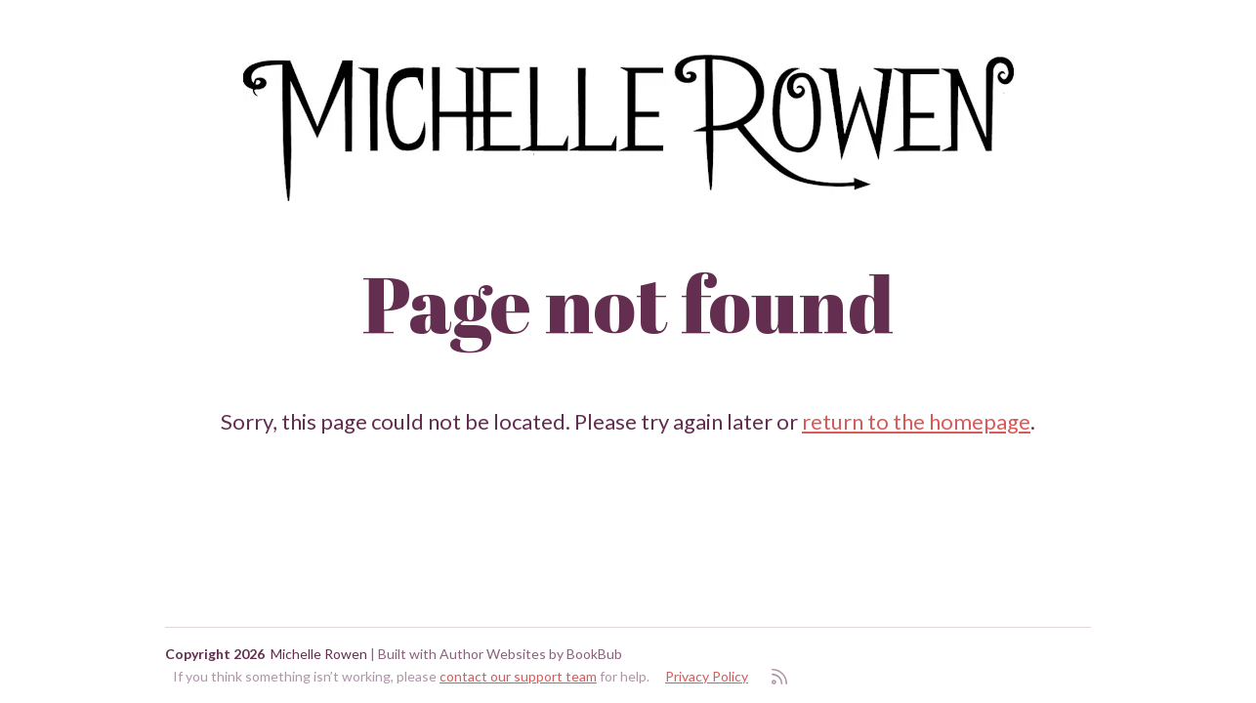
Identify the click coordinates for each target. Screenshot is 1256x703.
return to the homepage (916, 421)
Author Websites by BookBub (531, 653)
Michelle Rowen (319, 653)
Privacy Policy (706, 676)
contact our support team (518, 676)
